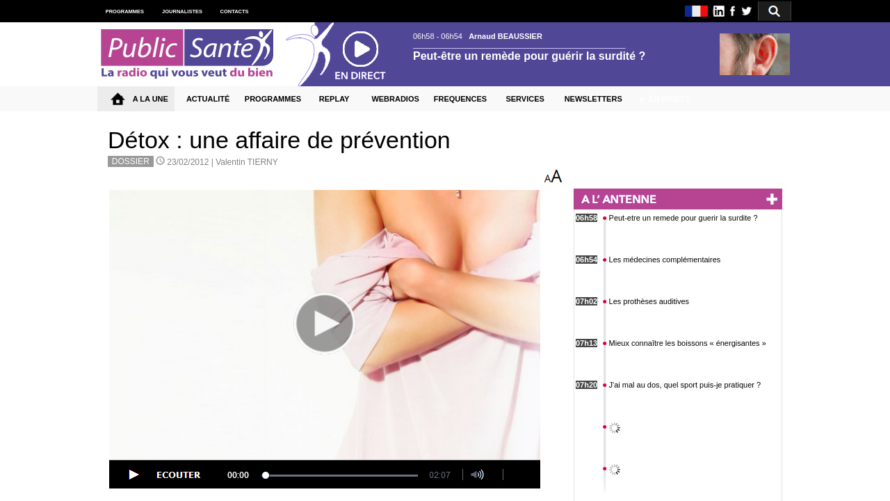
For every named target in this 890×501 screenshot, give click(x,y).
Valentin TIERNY (247, 162)
